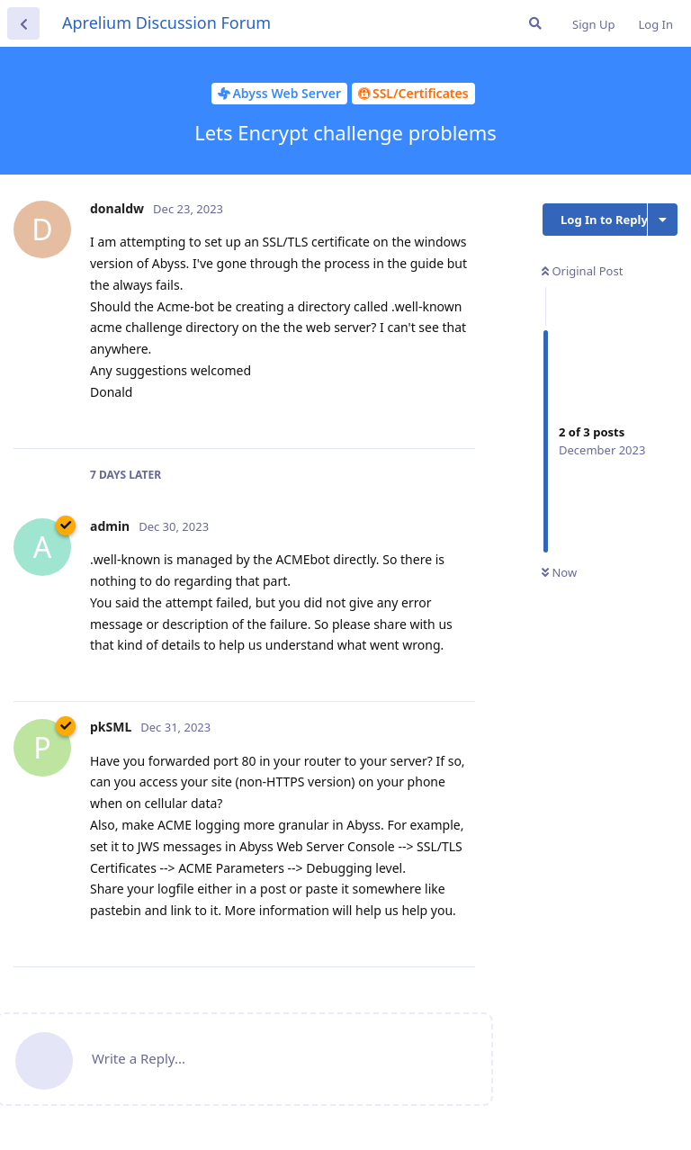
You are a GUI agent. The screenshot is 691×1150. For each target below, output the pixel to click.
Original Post (582, 271)
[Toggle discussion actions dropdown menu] (663, 219)
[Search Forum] (535, 23)
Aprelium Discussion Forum (166, 22)
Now (559, 572)
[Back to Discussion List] (23, 23)
